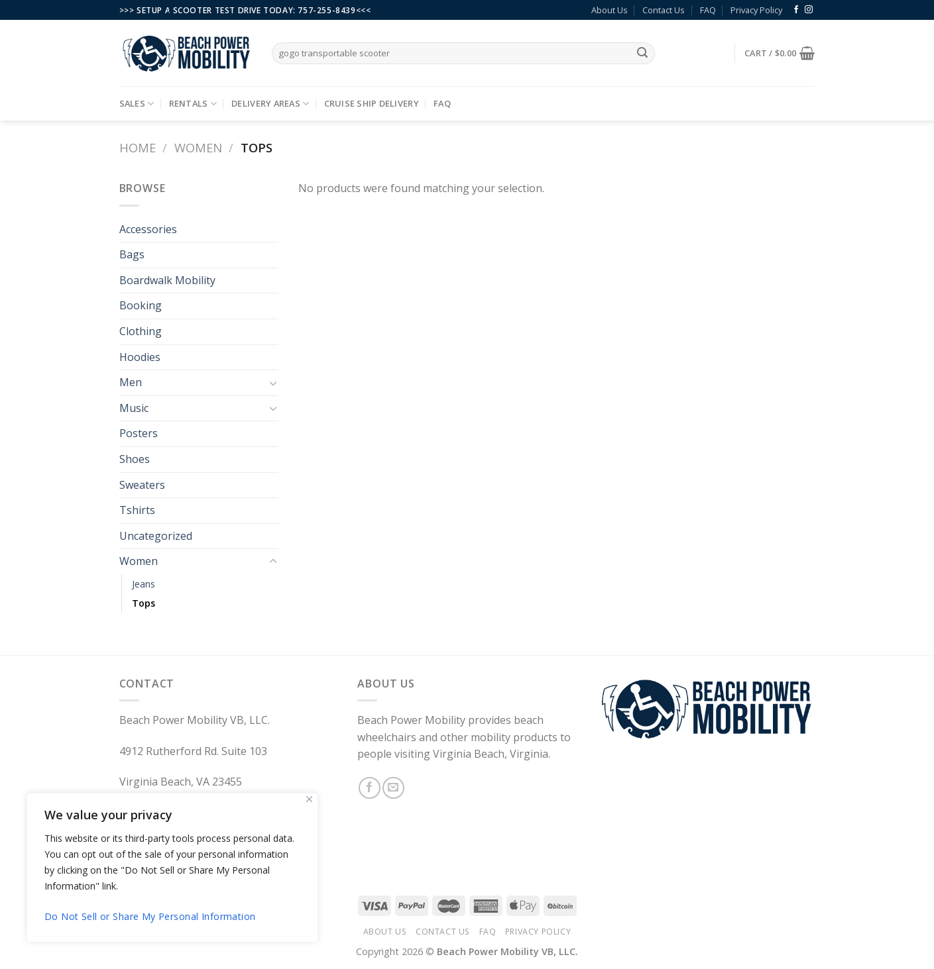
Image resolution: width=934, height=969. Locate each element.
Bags (132, 254)
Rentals (193, 103)
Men (130, 382)
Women (198, 147)
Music (133, 408)
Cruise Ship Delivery (371, 103)
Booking (140, 305)
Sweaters (142, 485)
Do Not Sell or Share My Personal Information (149, 916)
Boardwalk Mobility (167, 280)
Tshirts (137, 510)
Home (137, 147)
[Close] (309, 799)
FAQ (708, 10)
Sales (136, 103)
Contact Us (663, 10)
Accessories (148, 229)
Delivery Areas (270, 103)
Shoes (134, 459)
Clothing (140, 331)
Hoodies (139, 357)
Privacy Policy (756, 10)
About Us (609, 10)
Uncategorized (155, 536)
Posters (138, 433)
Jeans (143, 584)
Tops (143, 603)
